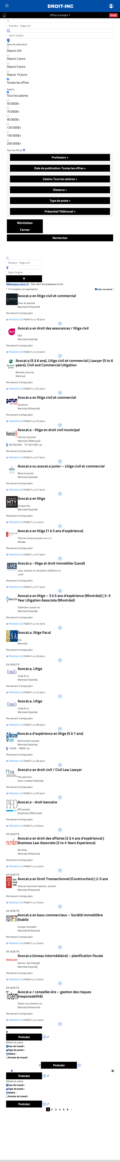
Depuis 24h (14, 49)
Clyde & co (23, 676)
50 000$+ (13, 102)
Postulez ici (13, 319)
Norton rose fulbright (29, 963)
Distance (60, 189)
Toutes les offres (18, 81)
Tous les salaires (17, 94)
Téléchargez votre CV (17, 284)
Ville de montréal (27, 437)
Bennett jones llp (25, 372)
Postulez (24, 1037)
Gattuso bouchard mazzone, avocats (37, 886)
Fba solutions (25, 777)
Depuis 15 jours (17, 73)
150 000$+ (14, 134)
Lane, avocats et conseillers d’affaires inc (39, 570)
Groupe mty (24, 506)
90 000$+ (13, 118)
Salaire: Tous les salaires (60, 178)
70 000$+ (13, 110)
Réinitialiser (25, 222)
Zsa (19, 640)
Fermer (25, 229)
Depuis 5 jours (16, 65)
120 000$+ (14, 126)
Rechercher (60, 237)
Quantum (23, 405)
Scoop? (113, 15)
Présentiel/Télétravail (60, 211)
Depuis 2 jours (16, 57)
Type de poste (60, 200)
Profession (60, 157)
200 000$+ (14, 142)
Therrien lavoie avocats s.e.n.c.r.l (35, 538)
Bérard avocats (26, 473)
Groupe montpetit (27, 927)
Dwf (20, 335)
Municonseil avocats (28, 741)
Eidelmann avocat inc (29, 607)
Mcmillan (22, 850)
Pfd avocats (24, 809)
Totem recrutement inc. (30, 1003)
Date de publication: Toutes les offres (60, 168)
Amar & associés (26, 303)
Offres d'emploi (59, 15)
